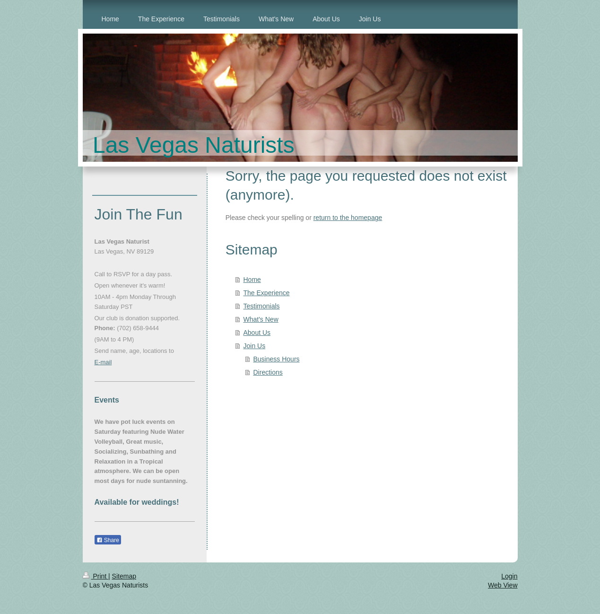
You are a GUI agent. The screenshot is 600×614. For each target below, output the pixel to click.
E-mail (103, 362)
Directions (268, 372)
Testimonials (261, 306)
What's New (260, 319)
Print (96, 576)
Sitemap (124, 576)
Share (107, 540)
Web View (503, 585)
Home (252, 279)
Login (509, 576)
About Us (257, 332)
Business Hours (276, 359)
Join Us (254, 346)
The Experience (266, 293)
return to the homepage (348, 217)
